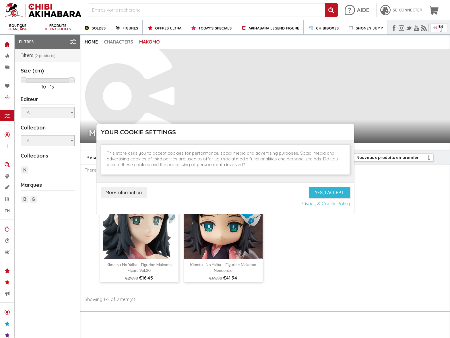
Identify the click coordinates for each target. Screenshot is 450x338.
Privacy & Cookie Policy (325, 204)
